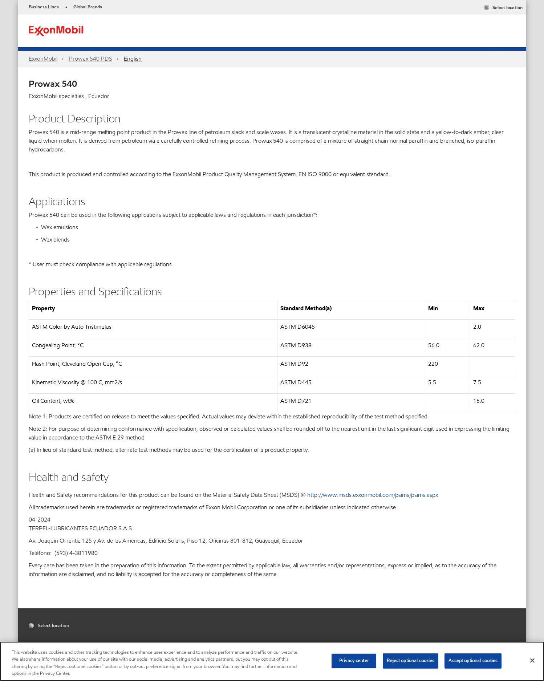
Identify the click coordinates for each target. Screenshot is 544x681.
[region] (272, 661)
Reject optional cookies (410, 660)
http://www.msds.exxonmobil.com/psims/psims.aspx (372, 495)
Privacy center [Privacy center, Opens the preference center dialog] (354, 660)
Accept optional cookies (473, 660)
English (133, 58)
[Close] (532, 660)
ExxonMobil (43, 58)
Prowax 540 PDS (90, 58)
